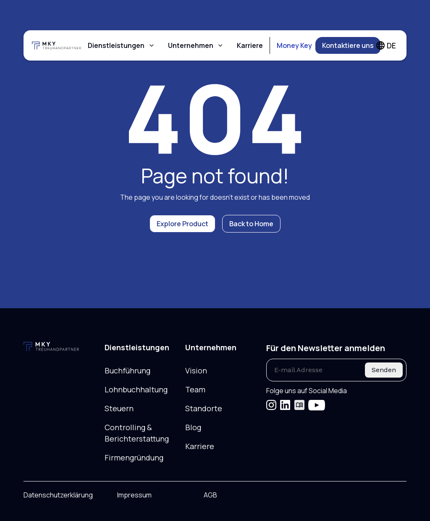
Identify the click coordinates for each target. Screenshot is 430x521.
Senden (384, 370)
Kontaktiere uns (348, 45)
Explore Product (182, 223)
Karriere (250, 45)
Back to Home (251, 223)
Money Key (294, 45)
